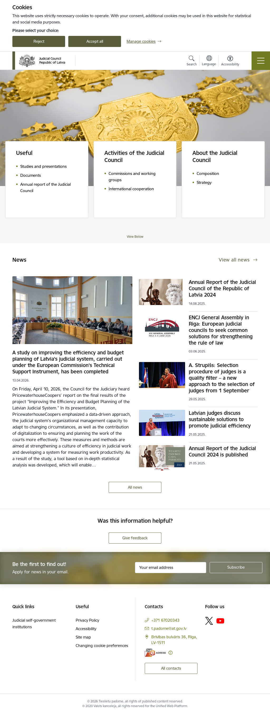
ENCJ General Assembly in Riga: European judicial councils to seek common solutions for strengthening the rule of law (221, 330)
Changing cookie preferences (102, 645)
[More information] (170, 653)
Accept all (94, 41)
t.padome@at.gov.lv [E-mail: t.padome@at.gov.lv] (168, 628)
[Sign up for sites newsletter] (236, 567)
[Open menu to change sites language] (209, 61)
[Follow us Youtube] (220, 620)
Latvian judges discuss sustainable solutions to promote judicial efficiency (220, 419)
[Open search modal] (191, 61)
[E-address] (155, 652)
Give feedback (135, 537)
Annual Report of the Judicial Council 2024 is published (222, 451)
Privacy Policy (87, 620)
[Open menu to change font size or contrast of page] (230, 61)
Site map (83, 637)
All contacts (171, 668)
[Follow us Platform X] (209, 621)
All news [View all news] (135, 487)
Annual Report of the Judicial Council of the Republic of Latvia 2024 (222, 288)
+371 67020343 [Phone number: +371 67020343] (165, 620)
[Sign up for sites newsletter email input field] (170, 567)
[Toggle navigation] (261, 60)
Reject (38, 41)
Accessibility (86, 628)
